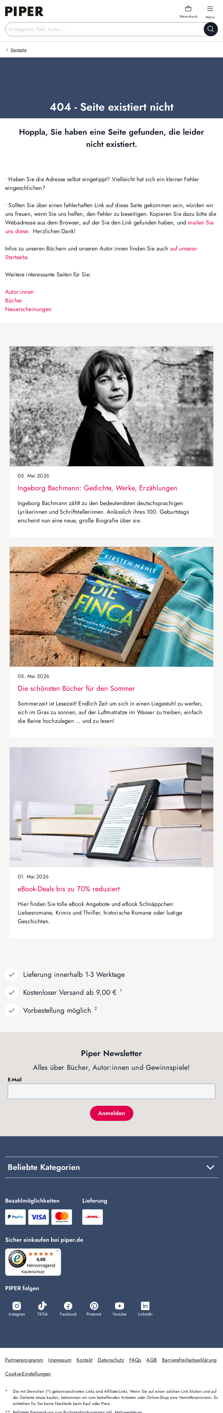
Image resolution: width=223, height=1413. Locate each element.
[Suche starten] (211, 29)
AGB (151, 1361)
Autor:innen (19, 292)
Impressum (59, 1361)
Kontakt (84, 1361)
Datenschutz (111, 1361)
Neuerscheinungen (28, 309)
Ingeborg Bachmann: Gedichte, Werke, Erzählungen (97, 488)
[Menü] (59, 1252)
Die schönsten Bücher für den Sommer (76, 688)
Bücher (13, 300)
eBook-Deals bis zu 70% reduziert (69, 889)
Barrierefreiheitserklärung (189, 1361)
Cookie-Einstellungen (28, 1374)
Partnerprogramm (24, 1361)
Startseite (19, 50)
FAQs (135, 1361)
